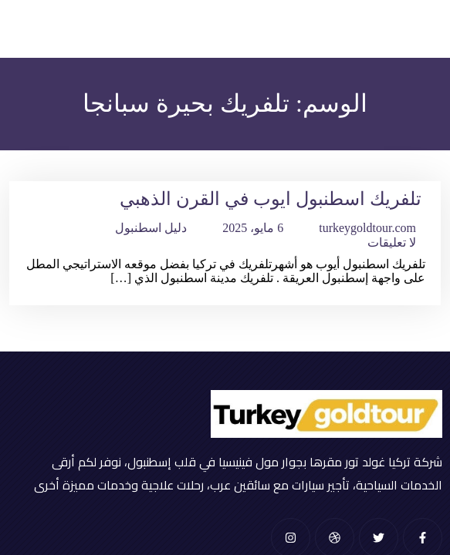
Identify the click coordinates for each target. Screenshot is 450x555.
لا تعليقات (391, 242)
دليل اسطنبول (151, 227)
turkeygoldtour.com (367, 227)
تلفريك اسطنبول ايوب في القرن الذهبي (270, 199)
